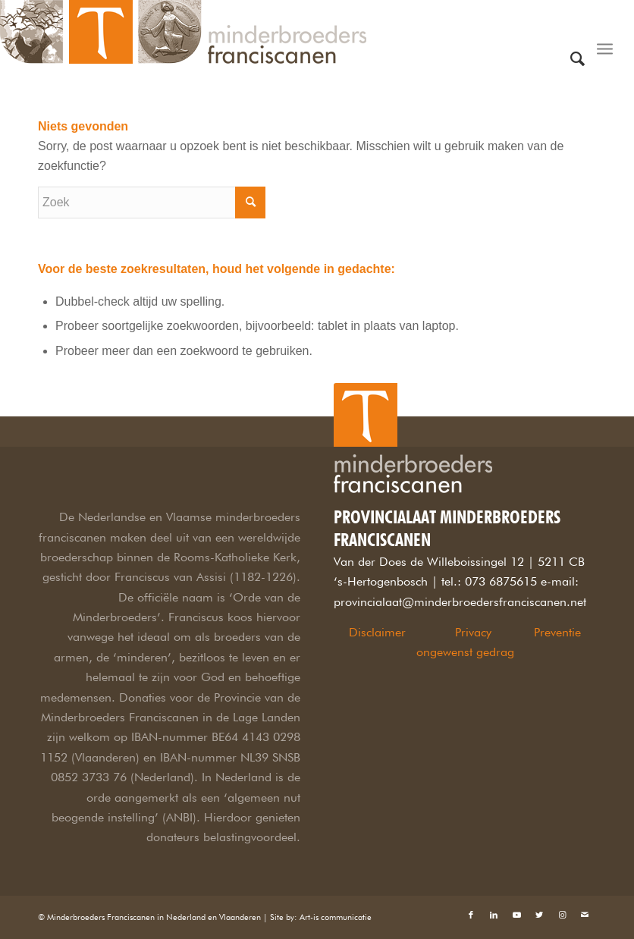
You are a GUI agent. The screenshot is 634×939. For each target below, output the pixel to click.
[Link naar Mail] (584, 914)
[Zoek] (577, 34)
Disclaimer (377, 632)
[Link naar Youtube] (516, 914)
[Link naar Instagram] (562, 914)
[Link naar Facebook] (471, 914)
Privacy (473, 632)
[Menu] (604, 34)
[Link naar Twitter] (539, 914)
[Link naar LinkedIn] (493, 914)
